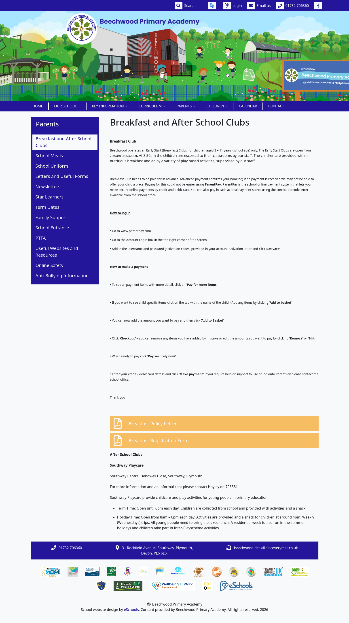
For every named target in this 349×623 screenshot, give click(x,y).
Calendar (248, 106)
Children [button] (216, 106)
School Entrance (52, 228)
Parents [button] (185, 106)
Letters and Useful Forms (62, 176)
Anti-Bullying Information (62, 276)
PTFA (41, 238)
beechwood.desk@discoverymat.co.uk (266, 547)
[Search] (193, 5)
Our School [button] (66, 106)
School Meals (49, 156)
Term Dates (47, 207)
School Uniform (52, 166)
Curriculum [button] (151, 106)
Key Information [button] (108, 106)
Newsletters (48, 186)
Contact (276, 106)
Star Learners (50, 197)
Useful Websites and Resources (57, 251)
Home (37, 106)
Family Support (51, 217)
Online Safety (49, 265)
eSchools (131, 609)
